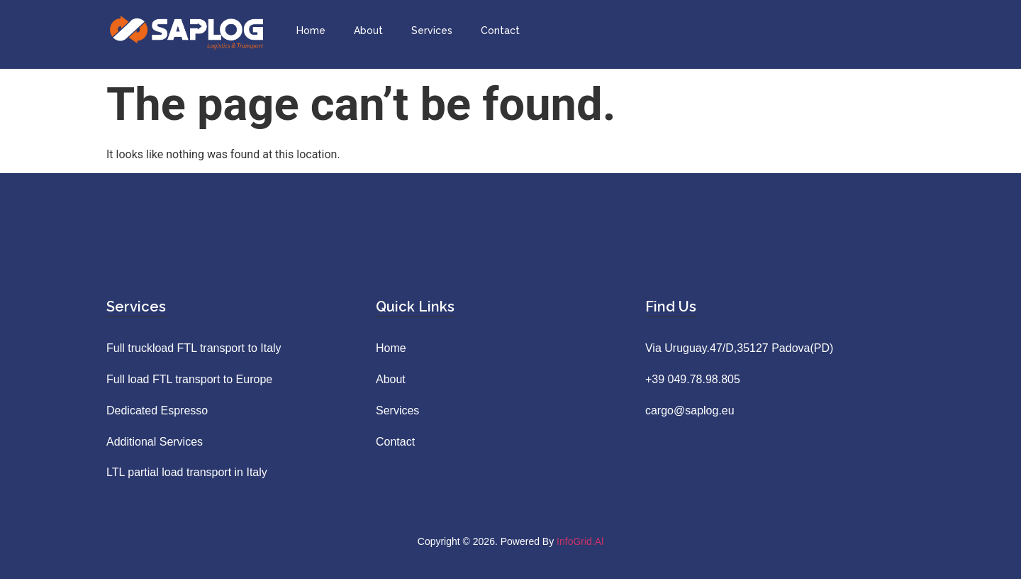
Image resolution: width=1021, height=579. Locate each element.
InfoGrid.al (580, 541)
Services (431, 30)
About (368, 30)
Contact (500, 30)
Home (310, 30)
